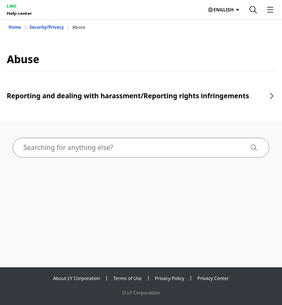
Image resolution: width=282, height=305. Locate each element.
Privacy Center (213, 278)
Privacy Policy (169, 278)
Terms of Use (127, 278)
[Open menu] (270, 9)
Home (14, 27)
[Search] (253, 9)
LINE (12, 6)
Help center (19, 13)
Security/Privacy (47, 27)
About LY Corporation (76, 278)
